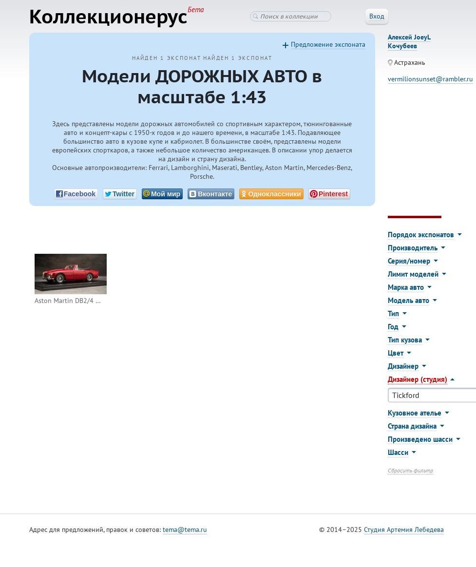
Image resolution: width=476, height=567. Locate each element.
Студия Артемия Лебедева (404, 529)
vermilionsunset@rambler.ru (430, 79)
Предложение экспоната (328, 44)
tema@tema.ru (185, 529)
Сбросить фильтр (410, 470)
